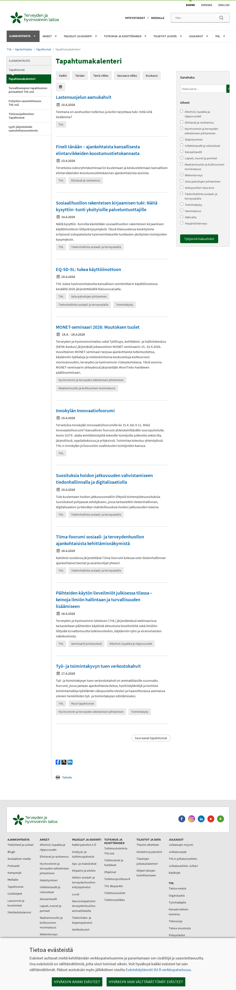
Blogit (11, 852)
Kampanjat (14, 873)
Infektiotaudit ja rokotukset (200, 146)
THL (9, 49)
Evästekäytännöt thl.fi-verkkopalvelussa (158, 969)
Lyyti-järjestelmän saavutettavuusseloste (23, 129)
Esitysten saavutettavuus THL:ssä (25, 103)
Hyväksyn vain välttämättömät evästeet (146, 981)
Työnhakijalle (177, 902)
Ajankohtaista (23, 49)
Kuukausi (152, 75)
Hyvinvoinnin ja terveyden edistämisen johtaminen (199, 131)
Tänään (80, 75)
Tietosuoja (175, 921)
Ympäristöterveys (193, 223)
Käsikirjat (174, 873)
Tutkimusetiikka (114, 900)
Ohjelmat (110, 872)
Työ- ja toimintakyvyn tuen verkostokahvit (98, 666)
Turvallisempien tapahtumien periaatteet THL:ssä (28, 90)
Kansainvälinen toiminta (178, 911)
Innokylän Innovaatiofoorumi (85, 410)
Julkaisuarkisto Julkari (183, 866)
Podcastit (14, 866)
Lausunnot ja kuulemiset (16, 903)
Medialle (157, 18)
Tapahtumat (43, 49)
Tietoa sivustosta (180, 928)
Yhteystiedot (135, 18)
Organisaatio (177, 895)
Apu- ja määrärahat (84, 864)
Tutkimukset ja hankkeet (113, 862)
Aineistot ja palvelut (149, 852)
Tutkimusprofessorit (117, 879)
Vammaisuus (190, 211)
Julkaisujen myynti (181, 845)
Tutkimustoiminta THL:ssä (115, 850)
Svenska (206, 5)
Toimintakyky (191, 205)
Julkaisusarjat (178, 852)
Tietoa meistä (177, 888)
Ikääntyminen (191, 139)
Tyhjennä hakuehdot (199, 239)
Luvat (75, 894)
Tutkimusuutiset (114, 893)
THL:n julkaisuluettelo (183, 859)
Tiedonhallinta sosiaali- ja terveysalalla (198, 196)
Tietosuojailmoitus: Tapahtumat (21, 116)
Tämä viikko (101, 75)
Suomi (190, 5)
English (224, 5)
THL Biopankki (113, 886)
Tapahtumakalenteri (22, 79)
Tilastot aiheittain (147, 845)
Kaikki (63, 75)
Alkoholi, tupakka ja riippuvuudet (195, 114)
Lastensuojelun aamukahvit (83, 97)
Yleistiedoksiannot (19, 912)
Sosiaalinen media (19, 859)
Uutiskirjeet (15, 893)
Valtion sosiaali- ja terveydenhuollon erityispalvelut (83, 882)
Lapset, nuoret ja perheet (198, 158)
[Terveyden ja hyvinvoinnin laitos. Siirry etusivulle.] (54, 819)
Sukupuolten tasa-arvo (197, 188)
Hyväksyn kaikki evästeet (77, 981)
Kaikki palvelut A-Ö (84, 845)
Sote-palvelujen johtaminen (200, 181)
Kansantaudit (191, 152)
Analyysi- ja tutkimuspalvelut (83, 854)
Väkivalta (188, 217)
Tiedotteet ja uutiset (21, 845)
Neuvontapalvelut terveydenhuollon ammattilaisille (83, 906)
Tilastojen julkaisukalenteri (147, 861)
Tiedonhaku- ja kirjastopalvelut (82, 920)
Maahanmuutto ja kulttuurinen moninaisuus (202, 166)
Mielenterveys (191, 175)
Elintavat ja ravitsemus (197, 122)
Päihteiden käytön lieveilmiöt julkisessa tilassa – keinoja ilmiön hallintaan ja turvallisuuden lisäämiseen (104, 599)
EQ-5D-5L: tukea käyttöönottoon (88, 269)
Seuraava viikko (127, 75)
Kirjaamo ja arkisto (84, 870)
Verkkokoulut (80, 929)
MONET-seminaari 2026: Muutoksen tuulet (97, 327)
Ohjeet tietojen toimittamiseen (146, 873)
